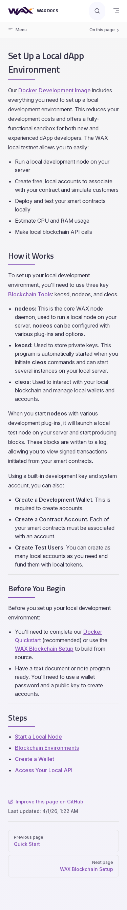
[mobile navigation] (116, 11)
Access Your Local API (43, 770)
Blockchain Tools (30, 294)
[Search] (97, 11)
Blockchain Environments (47, 747)
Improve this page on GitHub (45, 801)
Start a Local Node (38, 736)
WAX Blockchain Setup (44, 648)
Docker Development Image (54, 90)
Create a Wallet (34, 759)
